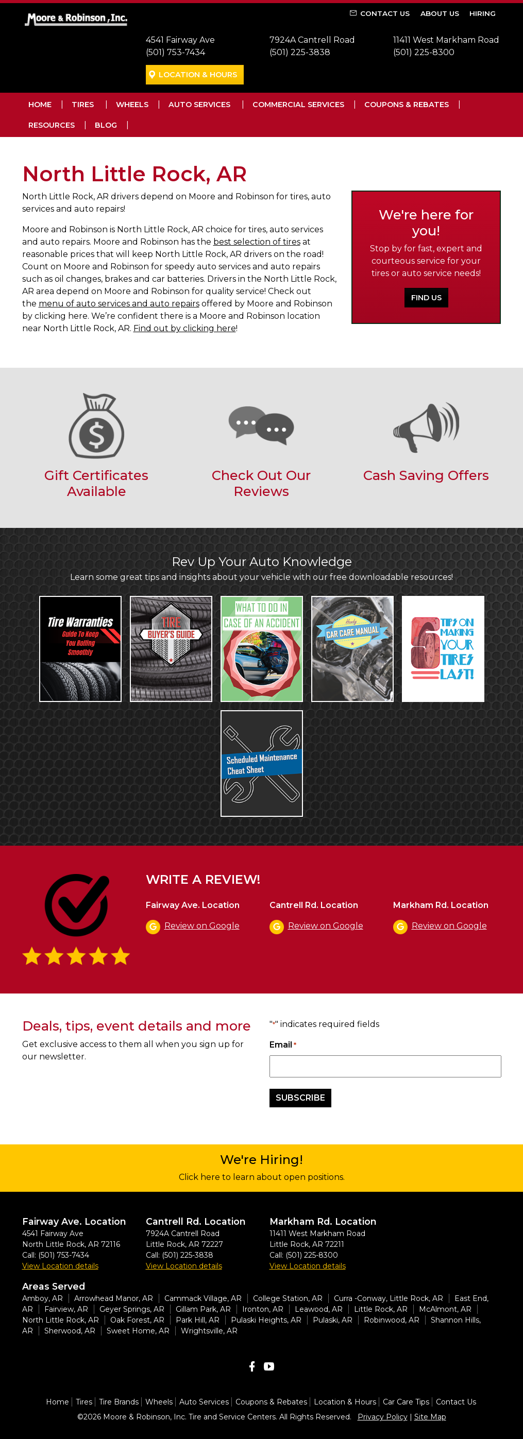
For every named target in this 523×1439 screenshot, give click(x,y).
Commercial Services (298, 104)
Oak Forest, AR (137, 1320)
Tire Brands (119, 1402)
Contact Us (385, 13)
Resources (51, 125)
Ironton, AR (262, 1309)
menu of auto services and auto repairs (119, 304)
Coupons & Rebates (406, 104)
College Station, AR (288, 1298)
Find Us (426, 297)
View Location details (60, 1266)
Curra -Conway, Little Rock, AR (388, 1298)
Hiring (482, 13)
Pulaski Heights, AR (266, 1320)
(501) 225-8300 (423, 52)
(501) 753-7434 (175, 52)
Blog (106, 125)
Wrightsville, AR (209, 1330)
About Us (439, 13)
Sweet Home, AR (138, 1330)
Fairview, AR (66, 1309)
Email (282, 1045)
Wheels (132, 104)
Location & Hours (198, 74)
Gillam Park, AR (203, 1309)
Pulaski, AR (332, 1320)
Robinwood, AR (391, 1320)
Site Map (430, 1416)
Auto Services (199, 104)
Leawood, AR (319, 1309)
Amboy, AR (42, 1298)
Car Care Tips (406, 1402)
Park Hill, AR (198, 1320)
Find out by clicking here (184, 328)
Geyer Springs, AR (131, 1309)
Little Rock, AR (381, 1309)
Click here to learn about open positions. (262, 1177)
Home (40, 104)
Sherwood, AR (69, 1330)
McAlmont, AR (445, 1309)
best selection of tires (256, 242)
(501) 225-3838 (299, 52)
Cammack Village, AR (203, 1298)
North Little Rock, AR (60, 1320)
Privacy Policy (383, 1416)
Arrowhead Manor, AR (113, 1298)
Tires (83, 104)
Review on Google (202, 926)
